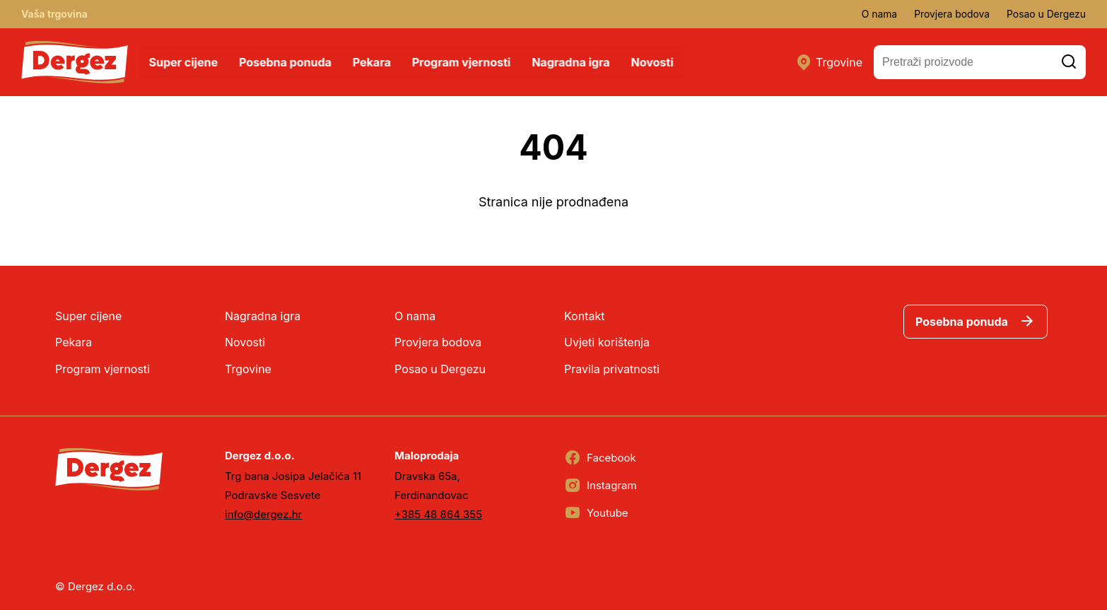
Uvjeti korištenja (607, 342)
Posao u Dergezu (1046, 14)
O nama (878, 14)
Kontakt (584, 316)
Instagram (600, 485)
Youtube (596, 513)
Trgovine (828, 62)
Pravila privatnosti (612, 369)
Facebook (600, 458)
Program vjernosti (462, 62)
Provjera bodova (951, 14)
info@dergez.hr (263, 514)
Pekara (372, 62)
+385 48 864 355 (438, 514)
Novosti (653, 62)
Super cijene (184, 62)
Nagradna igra (572, 62)
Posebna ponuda (286, 62)
